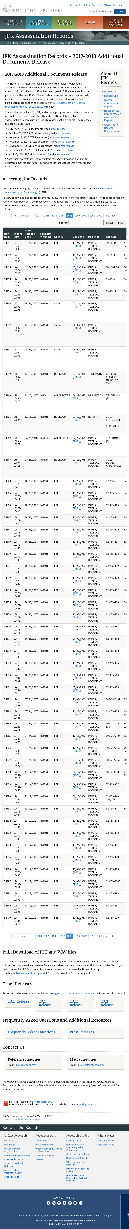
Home (8, 42)
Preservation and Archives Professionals (48, 1150)
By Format (9, 1144)
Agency (58, 236)
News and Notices (106, 1140)
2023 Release (45, 1003)
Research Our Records (13, 22)
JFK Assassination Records (52, 42)
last (114, 215)
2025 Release (18, 1001)
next (107, 215)
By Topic (8, 1140)
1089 (77, 215)
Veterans (40, 1159)
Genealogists (42, 1140)
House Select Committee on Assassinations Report (112, 115)
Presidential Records (15, 1159)
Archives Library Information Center (13, 1171)
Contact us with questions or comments (23, 1119)
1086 (54, 215)
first (15, 215)
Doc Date (78, 236)
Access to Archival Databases (13, 1164)
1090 (84, 215)
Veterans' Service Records (38, 22)
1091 (92, 215)
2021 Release (107, 1003)
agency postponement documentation (76, 993)
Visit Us (90, 22)
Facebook (48, 1203)
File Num (111, 236)
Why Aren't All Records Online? (77, 1170)
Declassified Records (77, 1157)
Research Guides (77, 1135)
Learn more (99, 1222)
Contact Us (119, 5)
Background (111, 95)
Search (119, 11)
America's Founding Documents (116, 22)
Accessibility (36, 1215)
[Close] (125, 1198)
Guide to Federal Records (79, 1154)
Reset (121, 222)
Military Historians (44, 1144)
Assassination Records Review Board (112, 128)
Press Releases (82, 1032)
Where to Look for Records (75, 1163)
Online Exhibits (11, 1176)
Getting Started (74, 1140)
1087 (62, 215)
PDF (76, 246)
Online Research (15, 1135)
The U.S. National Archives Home (32, 8)
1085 (47, 215)
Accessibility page (83, 1104)
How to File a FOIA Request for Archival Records (76, 1178)
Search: (63, 222)
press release (58, 128)
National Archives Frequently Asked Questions (75, 1147)
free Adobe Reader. (41, 1101)
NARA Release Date (30, 233)
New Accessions (105, 1144)
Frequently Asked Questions (31, 1032)
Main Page (110, 91)
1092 (99, 215)
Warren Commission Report (111, 103)
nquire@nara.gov (26, 1064)
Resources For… (46, 1135)
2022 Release (76, 1003)
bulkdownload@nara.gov (27, 973)
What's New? (105, 1135)
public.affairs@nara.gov (90, 1064)
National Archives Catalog (17, 1155)
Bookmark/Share (101, 5)
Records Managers (44, 1155)
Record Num (17, 235)
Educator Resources (64, 22)
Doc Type (93, 236)
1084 (39, 215)
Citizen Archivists (80, 5)
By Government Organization (12, 1150)
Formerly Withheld (45, 235)
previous (25, 215)
